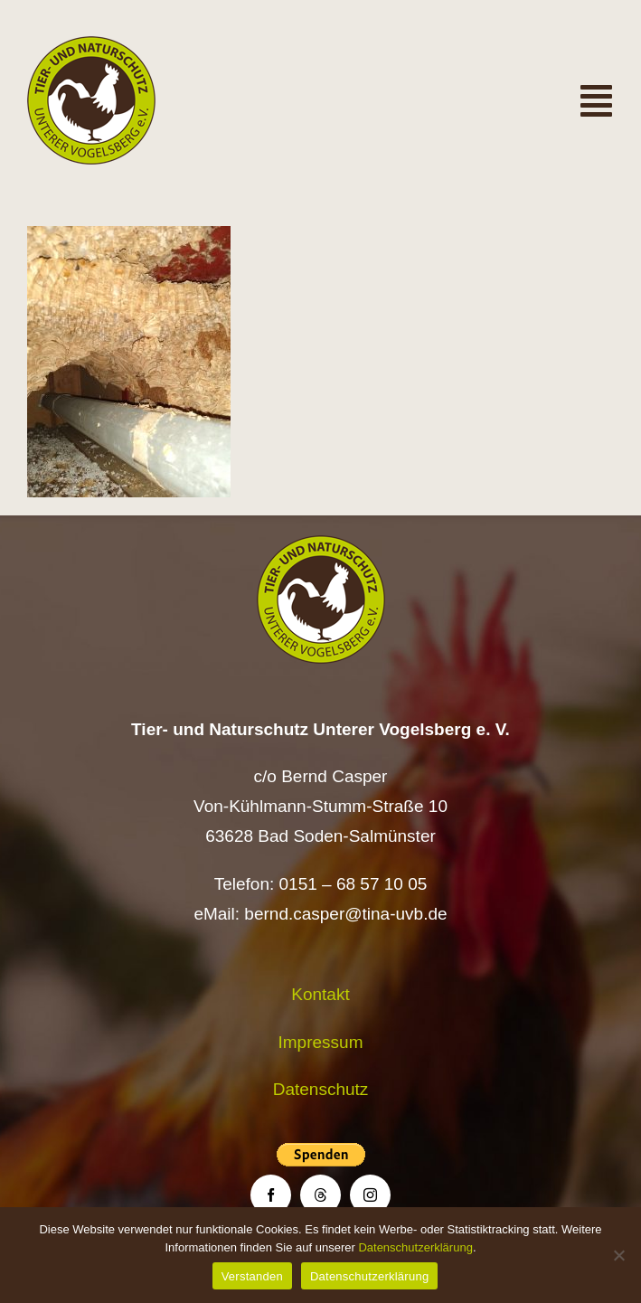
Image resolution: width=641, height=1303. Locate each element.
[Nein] (618, 1255)
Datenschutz (321, 1089)
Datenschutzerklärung (415, 1247)
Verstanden (252, 1276)
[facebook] (270, 1195)
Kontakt (320, 994)
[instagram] (370, 1195)
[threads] (320, 1195)
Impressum (320, 1042)
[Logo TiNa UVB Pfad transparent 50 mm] (91, 44)
